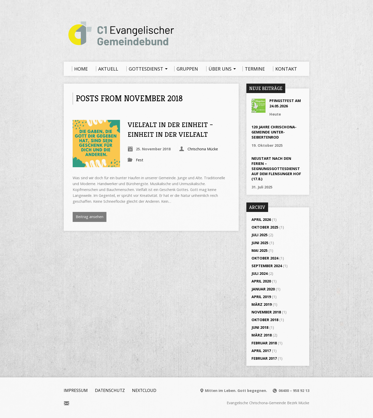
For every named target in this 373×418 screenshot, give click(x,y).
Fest (139, 159)
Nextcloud (144, 390)
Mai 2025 (259, 250)
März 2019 (261, 304)
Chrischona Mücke (203, 148)
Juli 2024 (259, 273)
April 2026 (261, 219)
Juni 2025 (259, 242)
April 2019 (261, 296)
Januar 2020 (263, 289)
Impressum (76, 390)
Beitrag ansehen (89, 216)
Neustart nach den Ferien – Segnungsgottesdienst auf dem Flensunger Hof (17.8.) (276, 169)
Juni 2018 (259, 327)
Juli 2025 (259, 234)
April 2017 (261, 350)
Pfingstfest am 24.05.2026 (285, 103)
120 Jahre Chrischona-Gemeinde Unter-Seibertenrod (274, 132)
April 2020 (261, 281)
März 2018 (261, 335)
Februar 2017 (264, 358)
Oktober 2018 (264, 319)
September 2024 (266, 265)
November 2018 (266, 312)
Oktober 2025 (264, 227)
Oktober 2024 (264, 258)
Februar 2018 (264, 343)
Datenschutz (110, 390)
